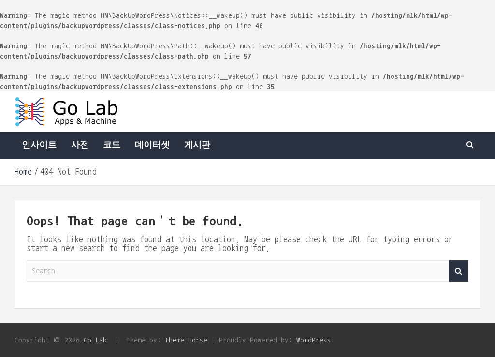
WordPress (313, 339)
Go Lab (95, 339)
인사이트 (39, 145)
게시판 (197, 145)
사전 (79, 145)
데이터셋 (152, 145)
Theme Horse (186, 339)
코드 (111, 145)
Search (458, 271)
